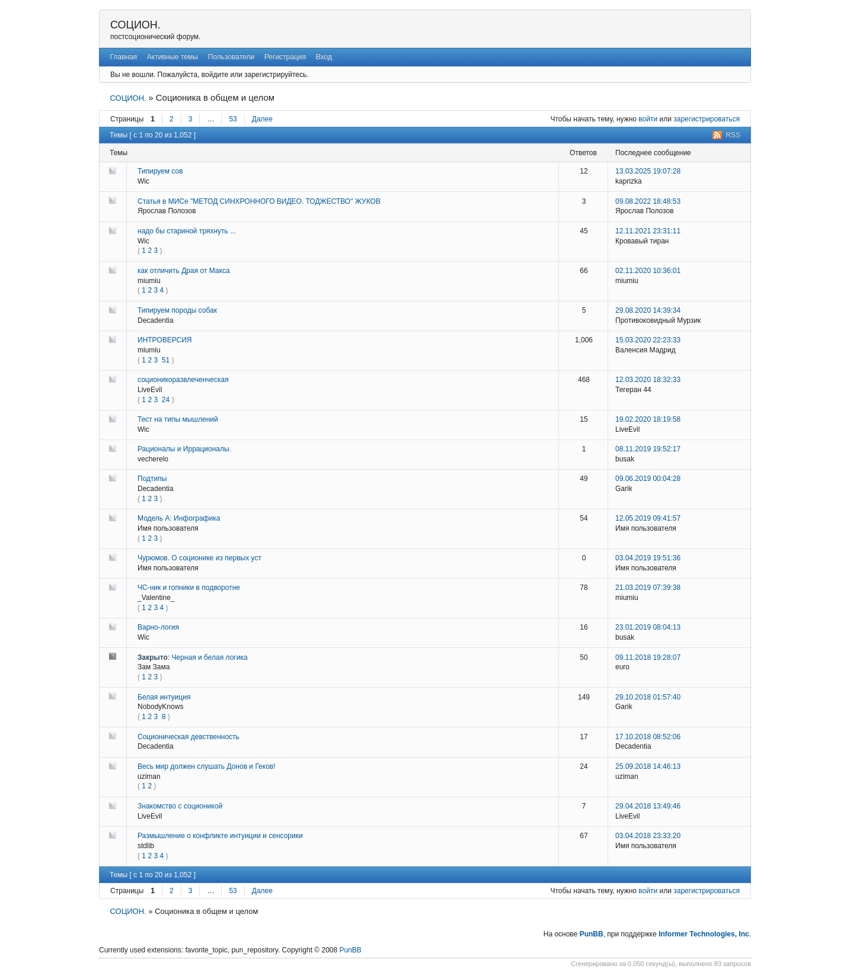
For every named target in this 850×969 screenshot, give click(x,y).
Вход (324, 57)
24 (166, 400)
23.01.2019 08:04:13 (647, 627)
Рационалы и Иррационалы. (184, 449)
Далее (262, 119)
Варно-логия (158, 627)
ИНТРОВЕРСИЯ (165, 340)
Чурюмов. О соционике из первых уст (199, 558)
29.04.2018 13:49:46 (647, 806)
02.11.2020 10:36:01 (647, 271)
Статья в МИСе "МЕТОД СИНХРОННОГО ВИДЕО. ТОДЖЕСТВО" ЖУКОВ (259, 201)
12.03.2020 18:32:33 (647, 380)
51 (166, 360)
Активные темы (172, 57)
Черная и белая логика (210, 657)
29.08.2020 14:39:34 (647, 310)
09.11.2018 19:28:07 (647, 657)
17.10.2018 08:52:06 (647, 737)
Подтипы (152, 478)
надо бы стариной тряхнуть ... (187, 231)
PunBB (591, 934)
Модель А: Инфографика (179, 518)
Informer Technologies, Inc (704, 934)
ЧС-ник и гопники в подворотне (189, 587)
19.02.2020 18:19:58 (647, 419)
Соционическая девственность (188, 737)
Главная (123, 57)
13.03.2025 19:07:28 (647, 171)
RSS (733, 135)
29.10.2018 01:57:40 (647, 697)
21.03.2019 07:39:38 (647, 587)
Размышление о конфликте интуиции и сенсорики (220, 836)
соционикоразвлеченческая (183, 380)
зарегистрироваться (706, 119)
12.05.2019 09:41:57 (647, 518)
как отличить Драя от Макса (184, 271)
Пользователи (231, 57)
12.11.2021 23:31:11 (647, 231)
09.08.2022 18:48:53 (647, 201)
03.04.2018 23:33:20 (647, 836)
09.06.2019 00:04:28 (647, 478)
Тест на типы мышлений (178, 419)
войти (647, 119)
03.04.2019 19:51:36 (647, 558)
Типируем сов (160, 171)
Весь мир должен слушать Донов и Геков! (207, 766)
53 (233, 119)
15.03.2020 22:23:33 (647, 340)
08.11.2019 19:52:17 (647, 449)
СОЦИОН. (135, 25)
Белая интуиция (164, 697)
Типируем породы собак (177, 310)
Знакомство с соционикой (180, 806)
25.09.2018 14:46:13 (647, 766)
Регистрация (285, 57)
